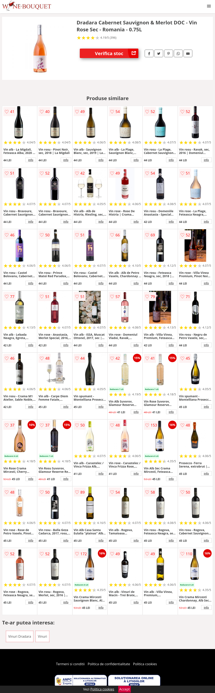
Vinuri (42, 636)
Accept (124, 689)
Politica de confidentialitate (109, 664)
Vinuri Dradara (19, 636)
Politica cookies (145, 664)
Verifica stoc (116, 53)
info (30, 160)
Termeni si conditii (70, 664)
